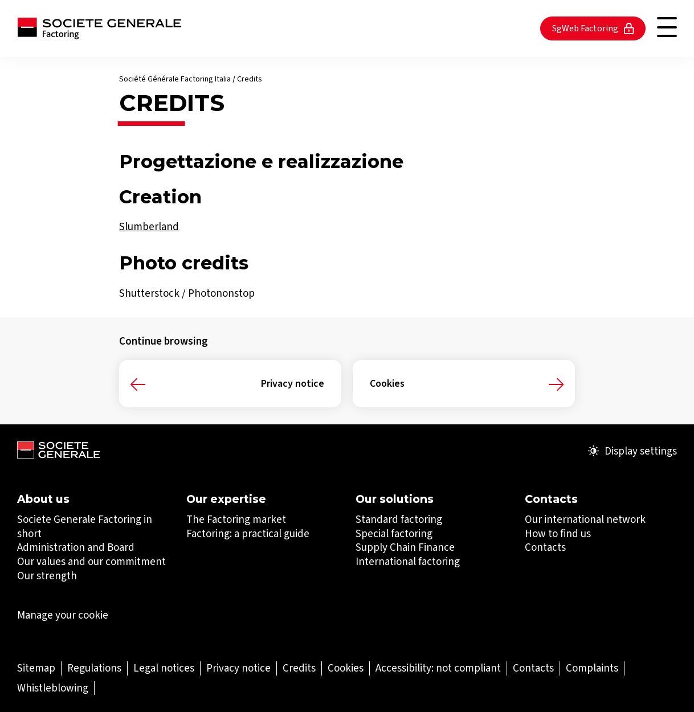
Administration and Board (75, 547)
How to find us (558, 533)
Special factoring (394, 533)
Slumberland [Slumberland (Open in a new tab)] (149, 226)
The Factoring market (236, 519)
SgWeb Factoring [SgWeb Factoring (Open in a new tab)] (593, 28)
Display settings (632, 451)
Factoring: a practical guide (247, 533)
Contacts (545, 547)
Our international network (585, 519)
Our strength (47, 575)
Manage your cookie (62, 615)
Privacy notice (292, 383)
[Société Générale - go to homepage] (99, 28)
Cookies (387, 383)
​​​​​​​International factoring (408, 561)
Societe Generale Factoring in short (84, 526)
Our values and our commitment (91, 561)
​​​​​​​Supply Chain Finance (405, 547)
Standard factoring (399, 519)
